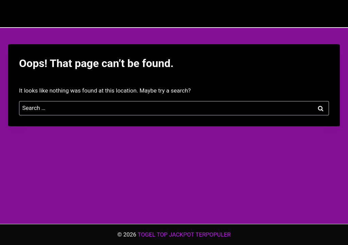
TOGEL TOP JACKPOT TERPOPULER (184, 234)
